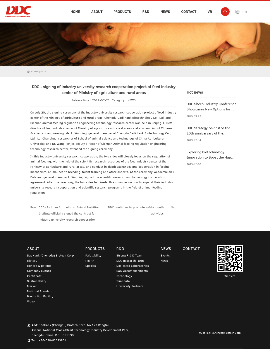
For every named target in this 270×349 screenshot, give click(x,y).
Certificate (34, 276)
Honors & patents (39, 265)
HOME (75, 11)
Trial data (123, 281)
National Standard (40, 291)
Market (32, 286)
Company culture (39, 271)
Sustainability (36, 281)
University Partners (129, 286)
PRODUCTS (122, 11)
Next (174, 207)
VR (210, 11)
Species (90, 265)
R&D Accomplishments (132, 271)
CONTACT (188, 11)
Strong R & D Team (129, 255)
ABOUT (96, 11)
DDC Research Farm (130, 260)
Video (31, 301)
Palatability (93, 255)
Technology (124, 276)
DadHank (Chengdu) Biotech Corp (50, 255)
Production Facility (40, 296)
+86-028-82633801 (52, 340)
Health (89, 260)
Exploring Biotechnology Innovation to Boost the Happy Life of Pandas (211, 157)
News (164, 260)
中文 (245, 11)
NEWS (165, 11)
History (32, 260)
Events (165, 255)
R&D (145, 11)
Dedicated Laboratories (132, 265)
